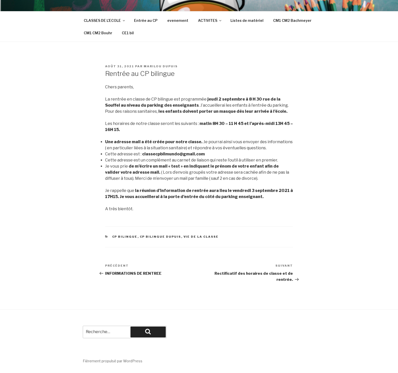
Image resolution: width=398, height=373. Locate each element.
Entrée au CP (146, 20)
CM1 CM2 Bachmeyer (292, 20)
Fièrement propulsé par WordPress (112, 361)
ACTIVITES (210, 20)
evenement (177, 20)
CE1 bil (128, 33)
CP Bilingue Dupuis (160, 236)
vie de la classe (201, 236)
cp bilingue (125, 236)
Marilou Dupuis (161, 66)
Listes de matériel (246, 20)
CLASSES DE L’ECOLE (105, 20)
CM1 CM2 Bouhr (98, 33)
